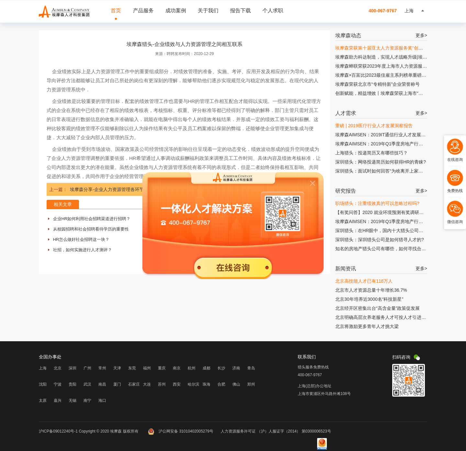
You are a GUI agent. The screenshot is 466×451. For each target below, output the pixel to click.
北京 (57, 368)
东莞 (132, 368)
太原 (43, 400)
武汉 (87, 384)
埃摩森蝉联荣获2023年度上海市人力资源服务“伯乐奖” (389, 66)
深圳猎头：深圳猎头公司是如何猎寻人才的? (379, 239)
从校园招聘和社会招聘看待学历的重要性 (91, 229)
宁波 (57, 384)
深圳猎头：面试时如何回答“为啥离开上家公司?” (383, 171)
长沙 (221, 368)
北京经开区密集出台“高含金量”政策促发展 (377, 308)
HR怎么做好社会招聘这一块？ (81, 239)
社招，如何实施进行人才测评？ (82, 249)
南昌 (102, 384)
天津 (117, 368)
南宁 (87, 400)
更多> (421, 35)
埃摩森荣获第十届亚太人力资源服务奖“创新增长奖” (386, 48)
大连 (147, 384)
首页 (116, 10)
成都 (206, 368)
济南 (236, 368)
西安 (177, 384)
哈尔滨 (193, 384)
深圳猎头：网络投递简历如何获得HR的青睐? (380, 161)
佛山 (236, 384)
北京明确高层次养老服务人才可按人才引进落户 (382, 317)
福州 (147, 368)
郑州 (251, 384)
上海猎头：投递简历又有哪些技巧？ (371, 152)
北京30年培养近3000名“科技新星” (369, 299)
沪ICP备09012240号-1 (58, 431)
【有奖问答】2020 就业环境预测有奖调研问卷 (381, 212)
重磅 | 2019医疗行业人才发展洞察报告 (374, 125)
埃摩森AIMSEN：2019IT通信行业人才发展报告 (382, 134)
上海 (43, 368)
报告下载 (240, 10)
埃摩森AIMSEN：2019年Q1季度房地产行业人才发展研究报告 (397, 143)
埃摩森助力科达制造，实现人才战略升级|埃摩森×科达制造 (393, 57)
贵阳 (72, 384)
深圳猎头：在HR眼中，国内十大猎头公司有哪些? (385, 230)
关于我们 (208, 10)
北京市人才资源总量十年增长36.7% (371, 290)
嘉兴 (57, 400)
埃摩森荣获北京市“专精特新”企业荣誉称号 (377, 84)
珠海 (206, 384)
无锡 (72, 400)
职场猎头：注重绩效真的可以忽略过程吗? (377, 203)
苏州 (162, 384)
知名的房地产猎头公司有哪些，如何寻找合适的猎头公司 (392, 248)
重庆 (162, 368)
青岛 (251, 368)
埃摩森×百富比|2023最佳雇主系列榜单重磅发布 (383, 75)
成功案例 (175, 10)
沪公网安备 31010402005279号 (181, 431)
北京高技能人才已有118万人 (364, 281)
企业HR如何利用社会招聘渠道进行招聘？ (92, 218)
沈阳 (43, 384)
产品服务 (143, 10)
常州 (102, 368)
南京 (177, 368)
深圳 (72, 368)
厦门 (117, 384)
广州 (87, 368)
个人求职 (272, 10)
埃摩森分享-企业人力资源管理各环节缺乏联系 (116, 189)
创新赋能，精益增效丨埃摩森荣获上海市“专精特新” (386, 93)
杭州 (191, 368)
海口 (102, 400)
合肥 (221, 384)
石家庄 (134, 384)
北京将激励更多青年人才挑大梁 (367, 326)
